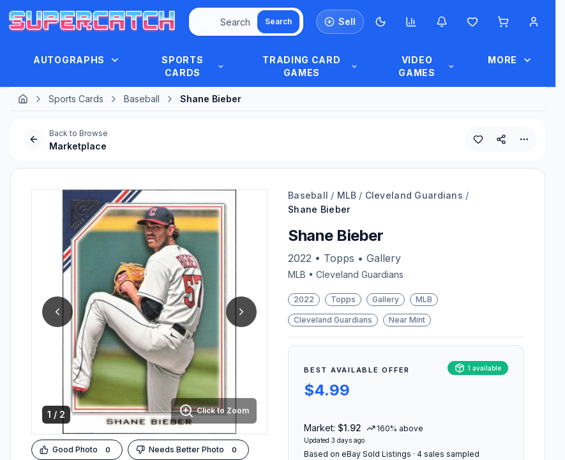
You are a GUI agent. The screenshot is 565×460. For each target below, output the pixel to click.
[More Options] (524, 139)
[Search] (278, 21)
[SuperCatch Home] (92, 22)
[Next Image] (241, 311)
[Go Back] (34, 139)
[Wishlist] (472, 22)
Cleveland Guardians (414, 195)
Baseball (142, 98)
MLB (347, 195)
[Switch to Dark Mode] (380, 22)
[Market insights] (411, 22)
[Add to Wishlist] (478, 139)
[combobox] (246, 22)
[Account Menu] (534, 22)
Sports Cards (76, 98)
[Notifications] (442, 22)
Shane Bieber (319, 209)
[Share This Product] (501, 139)
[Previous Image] (57, 311)
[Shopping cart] (503, 22)
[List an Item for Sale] (340, 22)
